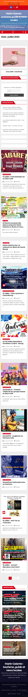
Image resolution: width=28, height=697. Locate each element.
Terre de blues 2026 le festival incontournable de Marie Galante (14, 600)
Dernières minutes (8, 594)
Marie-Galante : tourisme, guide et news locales (14, 16)
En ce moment (6, 242)
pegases (17, 181)
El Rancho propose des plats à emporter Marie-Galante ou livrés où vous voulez (13, 226)
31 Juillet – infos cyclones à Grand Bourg (13, 294)
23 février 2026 (9, 653)
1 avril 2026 (8, 619)
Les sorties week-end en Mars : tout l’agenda (14, 633)
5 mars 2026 (8, 636)
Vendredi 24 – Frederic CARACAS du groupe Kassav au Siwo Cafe (14, 392)
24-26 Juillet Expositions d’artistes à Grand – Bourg (13, 342)
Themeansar (14, 686)
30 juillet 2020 (8, 181)
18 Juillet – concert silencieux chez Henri (11, 566)
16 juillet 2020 (8, 525)
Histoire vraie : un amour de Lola (12, 125)
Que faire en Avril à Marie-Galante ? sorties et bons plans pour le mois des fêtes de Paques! (13, 114)
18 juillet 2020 (8, 487)
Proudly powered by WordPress (9, 684)
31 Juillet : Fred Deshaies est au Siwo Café (14, 178)
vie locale (5, 220)
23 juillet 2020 (8, 440)
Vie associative (6, 339)
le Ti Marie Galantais (22, 690)
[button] (23, 32)
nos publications (6, 174)
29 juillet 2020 (8, 298)
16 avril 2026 (9, 602)
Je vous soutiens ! (13, 3)
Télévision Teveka (12, 693)
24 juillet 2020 (8, 346)
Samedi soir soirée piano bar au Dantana (14, 483)
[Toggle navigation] (13, 32)
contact (18, 693)
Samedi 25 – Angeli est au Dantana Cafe (13, 437)
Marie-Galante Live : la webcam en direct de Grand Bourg (14, 247)
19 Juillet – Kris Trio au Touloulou (11, 522)
